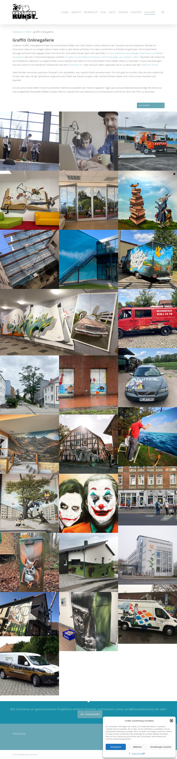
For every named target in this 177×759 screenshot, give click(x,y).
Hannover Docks (149, 64)
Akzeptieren (115, 747)
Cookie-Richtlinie (138, 753)
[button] (171, 720)
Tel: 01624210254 (89, 714)
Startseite (17, 31)
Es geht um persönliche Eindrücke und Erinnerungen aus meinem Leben (102, 57)
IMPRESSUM (19, 733)
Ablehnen (137, 747)
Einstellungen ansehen (160, 747)
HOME (27, 31)
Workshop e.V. (76, 64)
